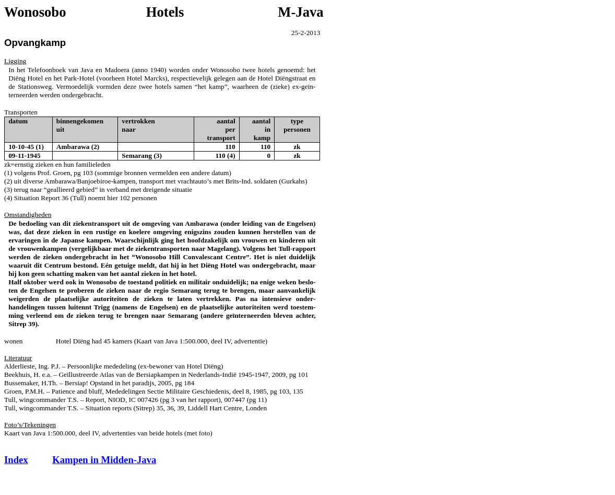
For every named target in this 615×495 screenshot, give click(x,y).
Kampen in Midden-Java (104, 459)
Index (16, 459)
